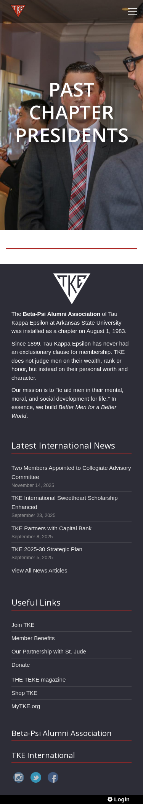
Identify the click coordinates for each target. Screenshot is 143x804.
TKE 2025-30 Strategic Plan (46, 549)
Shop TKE (24, 693)
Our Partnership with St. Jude (48, 651)
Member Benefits (33, 638)
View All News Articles (39, 570)
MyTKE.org (25, 706)
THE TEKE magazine (38, 679)
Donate (20, 664)
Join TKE (23, 625)
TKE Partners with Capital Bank (51, 528)
